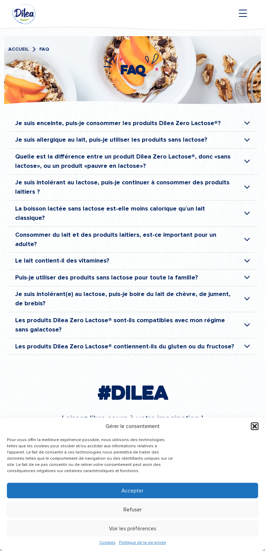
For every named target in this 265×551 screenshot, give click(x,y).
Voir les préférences (132, 529)
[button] (254, 426)
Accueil (18, 49)
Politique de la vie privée (142, 542)
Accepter (132, 491)
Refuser (133, 510)
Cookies (107, 542)
